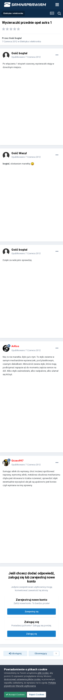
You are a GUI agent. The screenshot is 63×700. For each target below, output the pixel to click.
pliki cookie (43, 673)
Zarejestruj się (31, 611)
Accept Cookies (15, 694)
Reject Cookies (36, 694)
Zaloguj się (31, 634)
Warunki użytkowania (26, 686)
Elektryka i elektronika (30, 41)
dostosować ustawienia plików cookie (22, 679)
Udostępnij (15, 653)
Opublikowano (26, 57)
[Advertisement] (31, 108)
